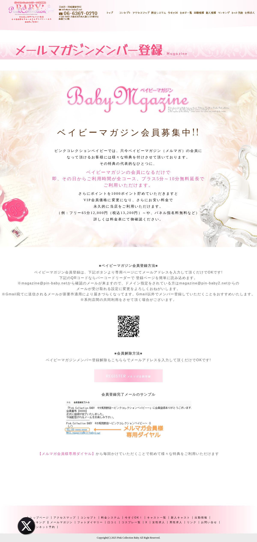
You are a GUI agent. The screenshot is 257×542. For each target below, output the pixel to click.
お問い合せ (209, 522)
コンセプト (89, 517)
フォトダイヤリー (90, 522)
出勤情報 (201, 517)
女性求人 (158, 522)
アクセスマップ (65, 517)
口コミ (112, 522)
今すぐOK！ (134, 517)
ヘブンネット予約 (42, 527)
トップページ (39, 517)
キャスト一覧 (156, 517)
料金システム (110, 517)
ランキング (38, 522)
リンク (192, 522)
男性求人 (176, 522)
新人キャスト (180, 517)
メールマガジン (61, 522)
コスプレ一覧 (131, 522)
